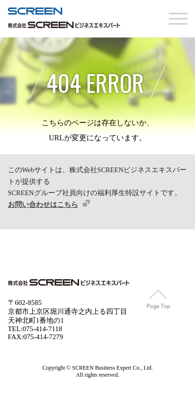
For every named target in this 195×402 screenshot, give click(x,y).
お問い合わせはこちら (43, 204)
